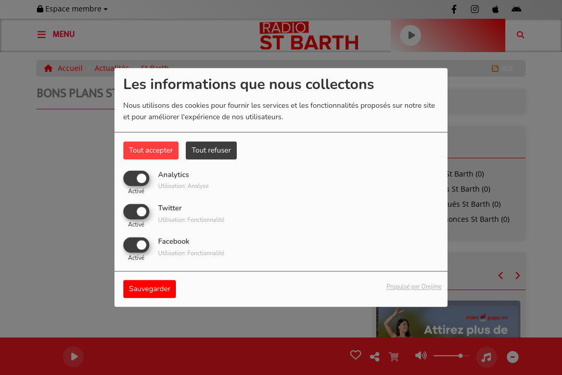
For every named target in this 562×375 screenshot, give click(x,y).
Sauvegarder (150, 289)
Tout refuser (211, 150)
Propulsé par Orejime (414, 287)
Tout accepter (151, 150)
